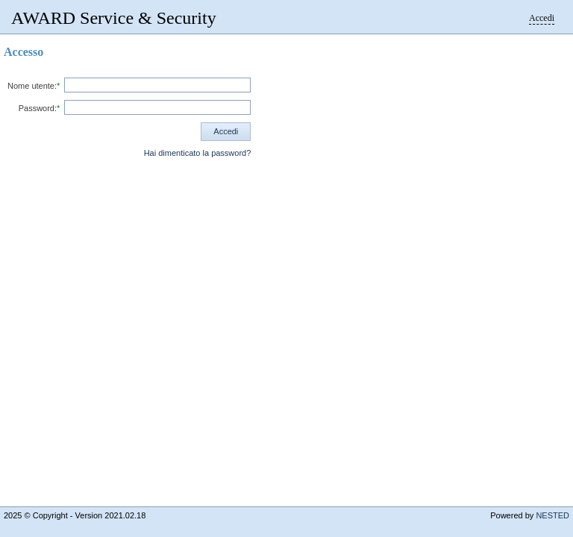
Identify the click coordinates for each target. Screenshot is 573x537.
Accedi (541, 18)
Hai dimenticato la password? (197, 152)
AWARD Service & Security (113, 18)
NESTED (552, 515)
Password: (38, 108)
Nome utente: (32, 85)
